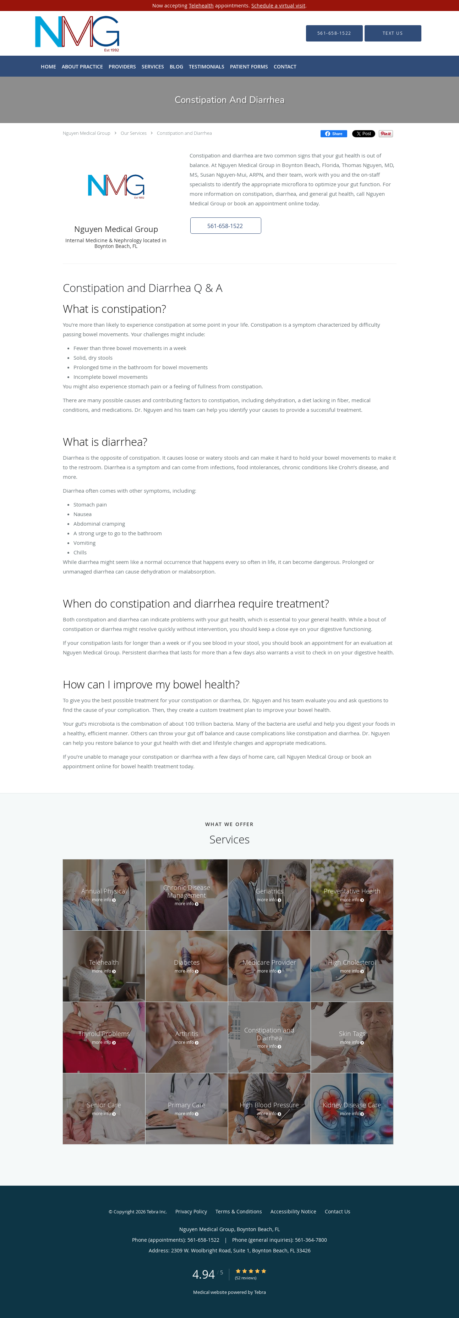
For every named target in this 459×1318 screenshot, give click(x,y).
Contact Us (337, 1211)
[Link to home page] (68, 33)
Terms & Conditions (238, 1211)
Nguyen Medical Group (86, 133)
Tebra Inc (156, 1211)
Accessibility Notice (293, 1211)
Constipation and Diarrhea (184, 133)
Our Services (134, 133)
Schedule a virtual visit (278, 5)
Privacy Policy (191, 1211)
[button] (225, 225)
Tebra (260, 1292)
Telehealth (201, 5)
